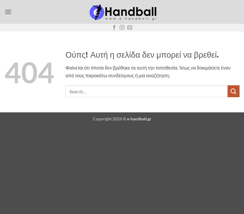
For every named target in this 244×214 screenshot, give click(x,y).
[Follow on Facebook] (114, 27)
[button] (8, 11)
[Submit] (234, 91)
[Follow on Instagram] (122, 27)
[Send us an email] (129, 27)
